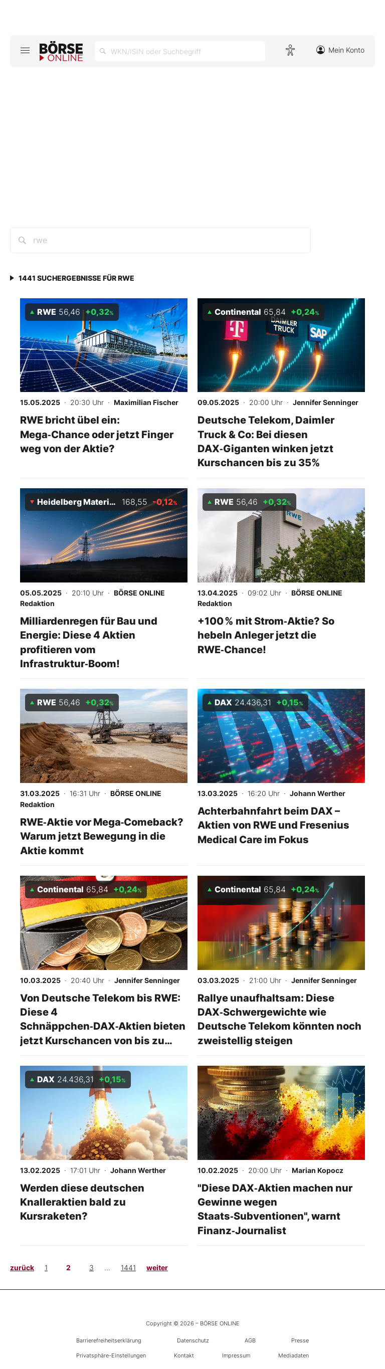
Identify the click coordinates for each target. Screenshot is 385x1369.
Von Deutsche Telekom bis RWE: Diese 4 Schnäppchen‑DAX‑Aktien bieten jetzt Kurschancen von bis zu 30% (103, 1026)
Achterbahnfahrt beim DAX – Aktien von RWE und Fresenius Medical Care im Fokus (273, 825)
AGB (250, 1340)
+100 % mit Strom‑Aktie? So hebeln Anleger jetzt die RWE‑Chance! (266, 635)
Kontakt (184, 1355)
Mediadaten (293, 1355)
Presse (300, 1340)
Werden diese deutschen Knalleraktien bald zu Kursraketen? (82, 1202)
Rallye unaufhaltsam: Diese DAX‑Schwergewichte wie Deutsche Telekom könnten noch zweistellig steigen (279, 1019)
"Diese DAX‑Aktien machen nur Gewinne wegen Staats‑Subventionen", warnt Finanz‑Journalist (275, 1209)
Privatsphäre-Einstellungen (111, 1355)
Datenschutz (193, 1340)
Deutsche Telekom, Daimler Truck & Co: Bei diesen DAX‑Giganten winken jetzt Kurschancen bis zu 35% (266, 441)
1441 (128, 1267)
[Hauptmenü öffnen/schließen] (25, 50)
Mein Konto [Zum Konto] (340, 50)
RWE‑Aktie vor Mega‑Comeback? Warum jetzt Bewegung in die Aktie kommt (102, 836)
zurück (22, 1267)
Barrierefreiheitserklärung (108, 1340)
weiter (157, 1267)
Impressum (236, 1355)
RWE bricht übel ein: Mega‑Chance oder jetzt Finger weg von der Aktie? (96, 434)
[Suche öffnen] (180, 51)
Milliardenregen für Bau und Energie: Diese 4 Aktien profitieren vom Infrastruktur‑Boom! (88, 642)
